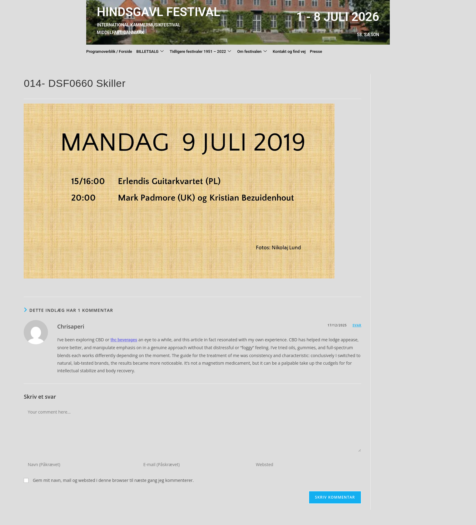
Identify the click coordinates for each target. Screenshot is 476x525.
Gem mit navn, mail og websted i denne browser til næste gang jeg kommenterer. (113, 480)
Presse (316, 51)
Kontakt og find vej (289, 51)
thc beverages (123, 339)
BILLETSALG (150, 52)
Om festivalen (252, 52)
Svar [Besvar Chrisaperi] (356, 325)
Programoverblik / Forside (109, 51)
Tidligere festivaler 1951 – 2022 (200, 52)
